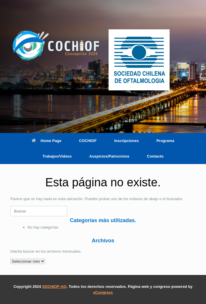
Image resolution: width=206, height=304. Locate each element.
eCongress (103, 292)
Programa (165, 141)
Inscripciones (126, 141)
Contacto (155, 156)
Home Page (46, 141)
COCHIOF (88, 141)
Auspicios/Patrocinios (109, 156)
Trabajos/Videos (57, 156)
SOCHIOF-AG (54, 286)
